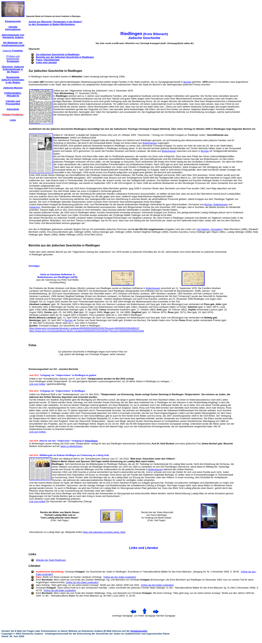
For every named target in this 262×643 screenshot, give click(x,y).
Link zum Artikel (37, 384)
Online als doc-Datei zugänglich (119, 577)
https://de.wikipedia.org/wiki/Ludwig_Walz (104, 532)
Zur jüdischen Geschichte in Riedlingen (57, 54)
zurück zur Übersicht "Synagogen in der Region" (55, 21)
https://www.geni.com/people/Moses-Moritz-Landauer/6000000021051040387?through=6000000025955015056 (86, 331)
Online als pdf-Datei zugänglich (60, 590)
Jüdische (12, 50)
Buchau (187, 82)
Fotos (33, 345)
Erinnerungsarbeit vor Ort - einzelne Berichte (53, 369)
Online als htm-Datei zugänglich (82, 582)
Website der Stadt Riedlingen (51, 560)
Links (32, 554)
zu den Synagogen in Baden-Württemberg (52, 24)
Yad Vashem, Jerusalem (209, 229)
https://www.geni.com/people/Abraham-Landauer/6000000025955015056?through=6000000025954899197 (84, 328)
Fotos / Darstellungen (48, 59)
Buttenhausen (150, 143)
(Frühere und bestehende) (13, 59)
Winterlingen (91, 440)
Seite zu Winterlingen (71, 446)
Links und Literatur (46, 62)
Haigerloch (34, 207)
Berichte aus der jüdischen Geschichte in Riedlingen (65, 57)
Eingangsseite (139, 631)
